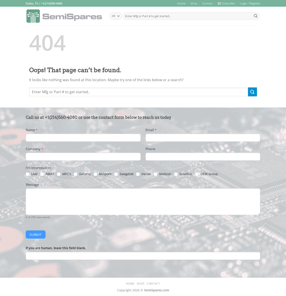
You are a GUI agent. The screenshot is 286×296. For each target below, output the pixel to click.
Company (34, 149)
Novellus (183, 174)
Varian (143, 174)
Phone (150, 149)
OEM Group (206, 174)
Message (32, 184)
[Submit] (255, 16)
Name (32, 130)
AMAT (47, 174)
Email (151, 130)
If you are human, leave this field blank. (56, 248)
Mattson (162, 174)
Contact (207, 3)
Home (181, 3)
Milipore (102, 174)
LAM (32, 174)
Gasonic (82, 174)
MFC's (64, 174)
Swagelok (123, 174)
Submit (35, 234)
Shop (193, 3)
